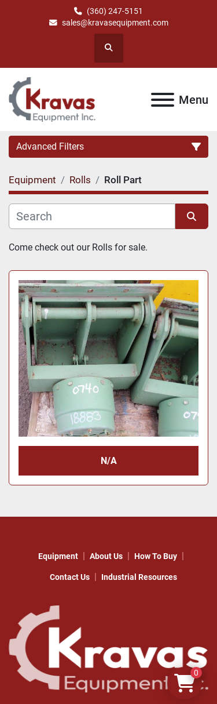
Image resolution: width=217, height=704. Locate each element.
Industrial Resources (139, 577)
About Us (106, 556)
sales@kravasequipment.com (115, 22)
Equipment (58, 556)
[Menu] (162, 100)
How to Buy (155, 556)
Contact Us (70, 577)
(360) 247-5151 (115, 11)
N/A (109, 460)
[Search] (92, 216)
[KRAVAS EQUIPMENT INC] (108, 648)
